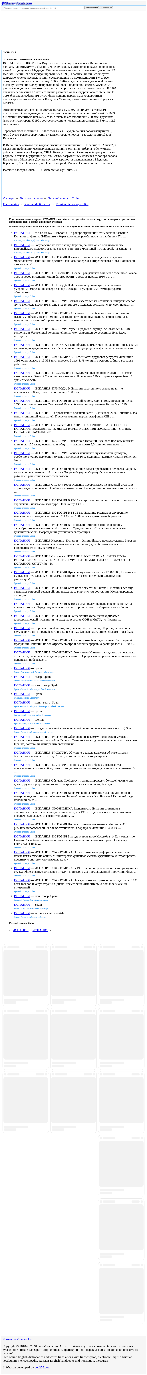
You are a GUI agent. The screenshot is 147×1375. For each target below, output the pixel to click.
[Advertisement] (73, 30)
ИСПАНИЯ (22, 232)
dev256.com (42, 1367)
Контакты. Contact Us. (17, 1339)
